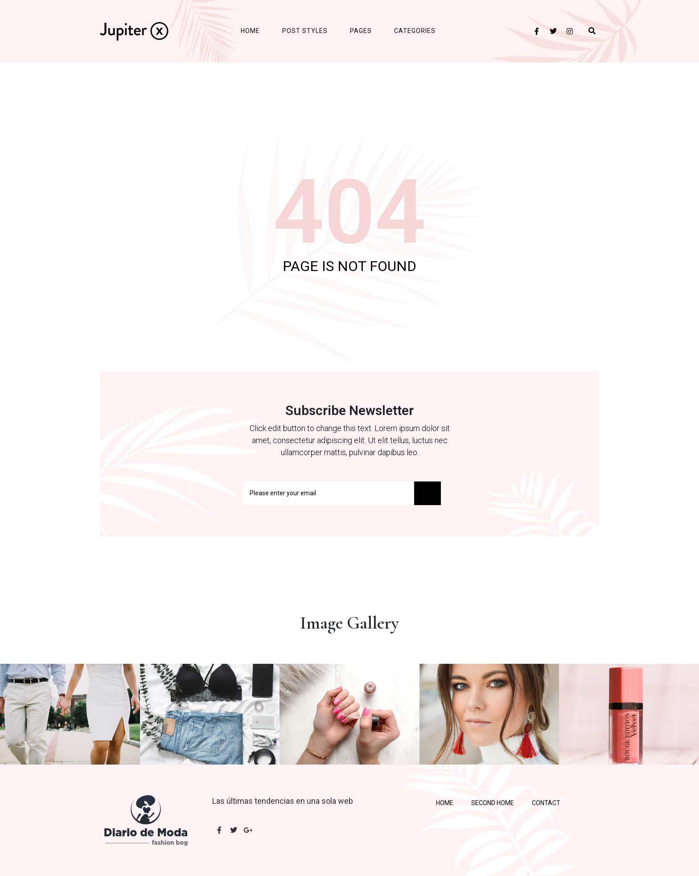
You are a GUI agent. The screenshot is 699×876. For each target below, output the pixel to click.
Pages (361, 30)
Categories (415, 30)
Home (250, 30)
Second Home (492, 802)
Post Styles (305, 30)
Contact (546, 802)
